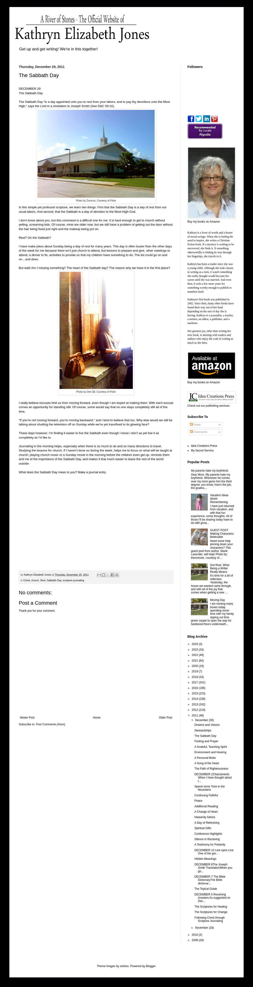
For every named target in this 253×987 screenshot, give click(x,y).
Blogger (151, 966)
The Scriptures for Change (210, 912)
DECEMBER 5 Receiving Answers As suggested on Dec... (212, 898)
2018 (195, 677)
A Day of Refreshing (207, 822)
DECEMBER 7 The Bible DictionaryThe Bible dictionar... (209, 880)
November (202, 927)
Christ (26, 580)
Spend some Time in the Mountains (209, 788)
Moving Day (217, 600)
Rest (42, 580)
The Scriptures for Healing (210, 906)
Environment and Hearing (210, 752)
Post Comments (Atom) (50, 724)
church (35, 580)
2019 (195, 671)
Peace (198, 800)
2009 (195, 940)
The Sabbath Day (205, 735)
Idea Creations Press (204, 445)
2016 (195, 688)
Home (96, 717)
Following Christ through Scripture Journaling (209, 919)
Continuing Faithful (206, 795)
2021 (195, 660)
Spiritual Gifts (202, 828)
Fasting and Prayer (206, 741)
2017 (195, 682)
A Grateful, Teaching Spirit (210, 747)
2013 (195, 704)
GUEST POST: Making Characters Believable (222, 534)
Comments (198, 432)
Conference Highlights (208, 833)
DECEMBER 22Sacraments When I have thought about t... (213, 778)
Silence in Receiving (207, 839)
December (202, 720)
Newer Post (27, 717)
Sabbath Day (54, 580)
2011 (195, 715)
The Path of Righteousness (211, 768)
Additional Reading (206, 806)
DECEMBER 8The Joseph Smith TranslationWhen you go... (213, 868)
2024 (195, 644)
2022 (195, 655)
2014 (195, 698)
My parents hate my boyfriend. (210, 470)
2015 (195, 693)
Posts (195, 424)
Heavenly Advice (204, 817)
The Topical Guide (205, 888)
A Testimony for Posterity (209, 844)
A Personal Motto (205, 758)
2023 (195, 649)
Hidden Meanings (205, 858)
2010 (195, 934)
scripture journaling (73, 580)
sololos (124, 966)
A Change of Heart (206, 811)
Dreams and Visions (207, 724)
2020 (195, 666)
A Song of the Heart (206, 763)
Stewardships (202, 730)
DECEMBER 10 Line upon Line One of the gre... (214, 852)
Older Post (165, 717)
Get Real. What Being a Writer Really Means (219, 568)
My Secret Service (202, 450)
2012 (195, 709)
